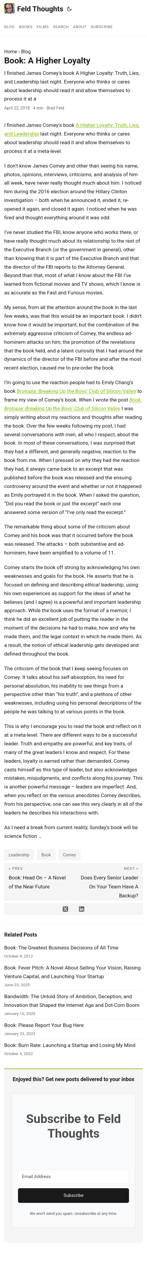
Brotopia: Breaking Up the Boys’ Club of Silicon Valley (76, 391)
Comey (69, 854)
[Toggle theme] (69, 9)
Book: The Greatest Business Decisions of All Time (61, 948)
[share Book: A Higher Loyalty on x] (65, 909)
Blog (26, 51)
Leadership (19, 854)
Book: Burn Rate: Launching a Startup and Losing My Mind (69, 1045)
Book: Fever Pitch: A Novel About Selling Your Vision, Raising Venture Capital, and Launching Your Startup (72, 972)
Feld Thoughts (33, 8)
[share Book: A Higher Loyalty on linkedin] (81, 909)
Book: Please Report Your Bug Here (44, 1025)
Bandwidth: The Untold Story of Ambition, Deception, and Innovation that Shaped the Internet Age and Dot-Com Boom (72, 1000)
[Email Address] (73, 1177)
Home (10, 51)
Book (46, 854)
